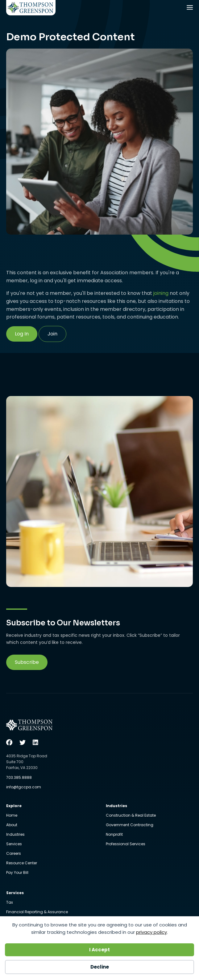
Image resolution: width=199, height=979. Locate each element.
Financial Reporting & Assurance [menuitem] (37, 912)
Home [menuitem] (11, 816)
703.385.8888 (19, 777)
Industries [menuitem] (15, 835)
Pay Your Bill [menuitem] (17, 872)
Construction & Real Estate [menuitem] (131, 816)
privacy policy (151, 932)
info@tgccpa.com (23, 787)
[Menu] (190, 7)
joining (160, 293)
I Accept (99, 949)
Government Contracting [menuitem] (129, 825)
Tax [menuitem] (9, 903)
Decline (99, 967)
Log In (22, 333)
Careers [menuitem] (13, 854)
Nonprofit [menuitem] (114, 835)
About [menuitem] (11, 825)
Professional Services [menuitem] (125, 844)
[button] (27, 662)
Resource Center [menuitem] (21, 863)
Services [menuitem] (14, 844)
